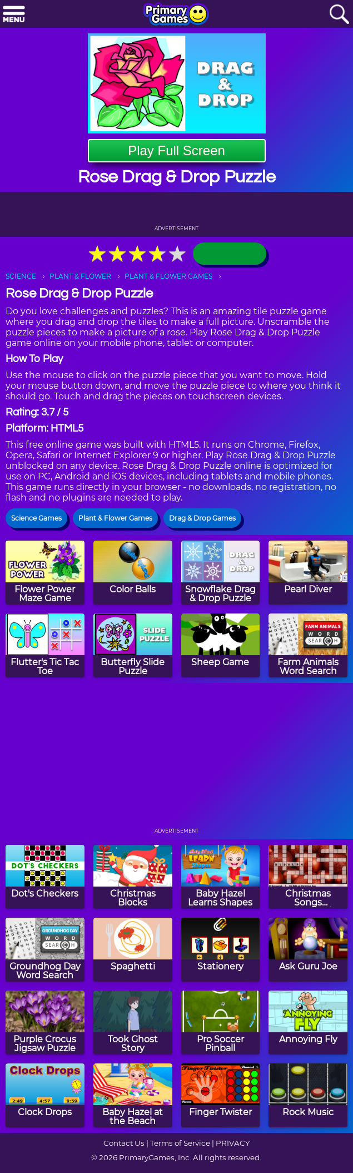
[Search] (339, 14)
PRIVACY (233, 1143)
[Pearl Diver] (308, 573)
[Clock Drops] (45, 1095)
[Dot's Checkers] (45, 877)
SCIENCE (21, 276)
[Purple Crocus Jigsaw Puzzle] (45, 1023)
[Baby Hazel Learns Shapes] (220, 877)
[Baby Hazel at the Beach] (132, 1095)
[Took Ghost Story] (132, 1023)
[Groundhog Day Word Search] (45, 950)
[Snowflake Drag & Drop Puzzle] (220, 573)
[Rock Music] (308, 1095)
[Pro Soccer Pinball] (220, 1023)
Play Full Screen (176, 150)
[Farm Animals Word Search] (308, 645)
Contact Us (124, 1143)
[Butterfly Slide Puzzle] (132, 645)
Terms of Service (180, 1143)
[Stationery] (220, 950)
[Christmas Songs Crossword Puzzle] (308, 877)
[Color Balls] (132, 573)
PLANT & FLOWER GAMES (168, 276)
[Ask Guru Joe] (308, 950)
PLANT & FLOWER (80, 276)
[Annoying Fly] (308, 1023)
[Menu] (14, 14)
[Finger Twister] (220, 1095)
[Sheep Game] (220, 645)
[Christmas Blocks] (132, 877)
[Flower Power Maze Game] (45, 573)
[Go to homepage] (176, 15)
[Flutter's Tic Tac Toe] (45, 645)
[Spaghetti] (132, 950)
